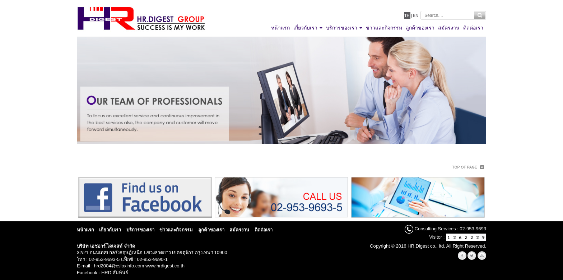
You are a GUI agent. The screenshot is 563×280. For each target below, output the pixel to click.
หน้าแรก (85, 229)
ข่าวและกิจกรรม (176, 229)
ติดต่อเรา (264, 229)
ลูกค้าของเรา (211, 229)
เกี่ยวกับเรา (110, 229)
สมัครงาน (239, 229)
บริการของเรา (140, 229)
